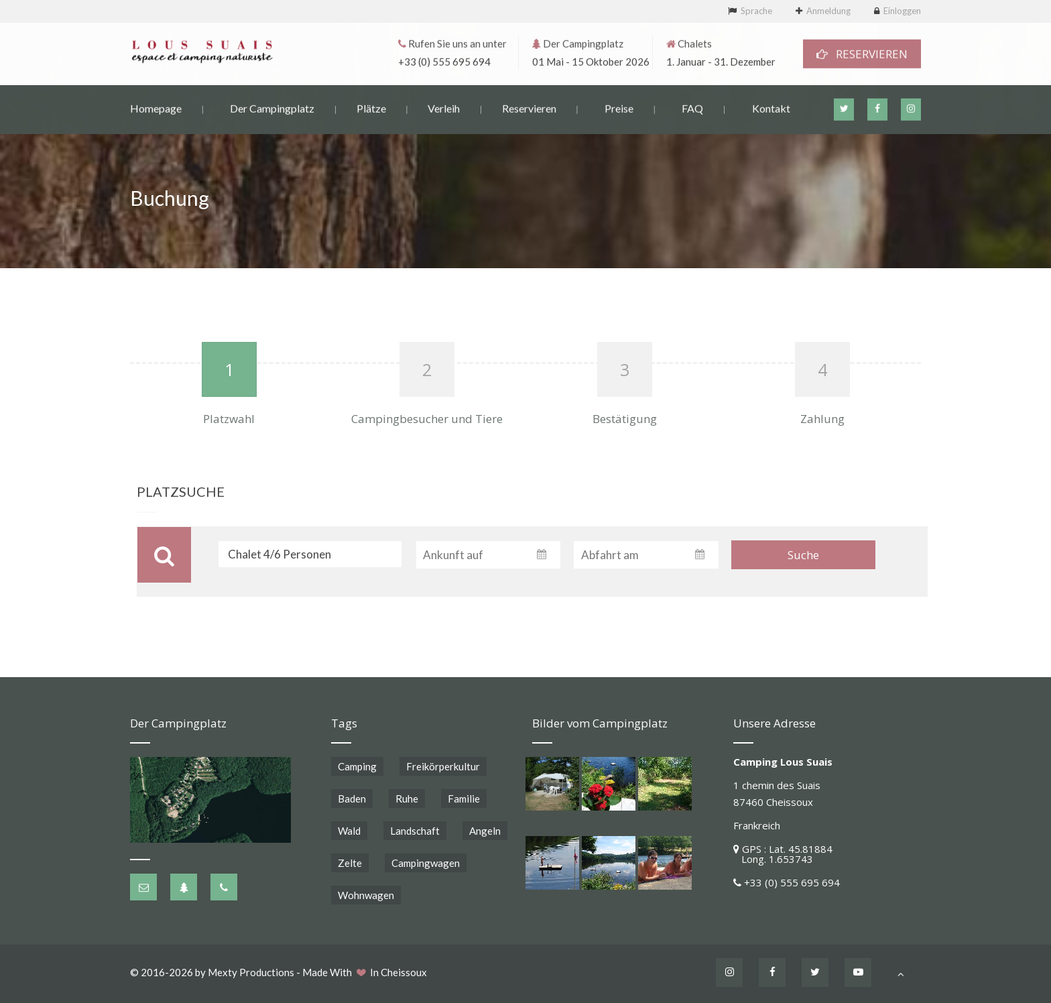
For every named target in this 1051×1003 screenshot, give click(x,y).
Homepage (156, 107)
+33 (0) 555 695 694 (444, 60)
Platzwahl (229, 418)
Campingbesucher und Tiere (427, 418)
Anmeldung (828, 10)
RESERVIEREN (862, 52)
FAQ (692, 107)
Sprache (756, 10)
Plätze (371, 107)
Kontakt (771, 107)
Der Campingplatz (272, 107)
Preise (619, 107)
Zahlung (822, 418)
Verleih (444, 107)
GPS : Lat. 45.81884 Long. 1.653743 (782, 854)
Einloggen (902, 10)
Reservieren (529, 107)
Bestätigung (625, 418)
